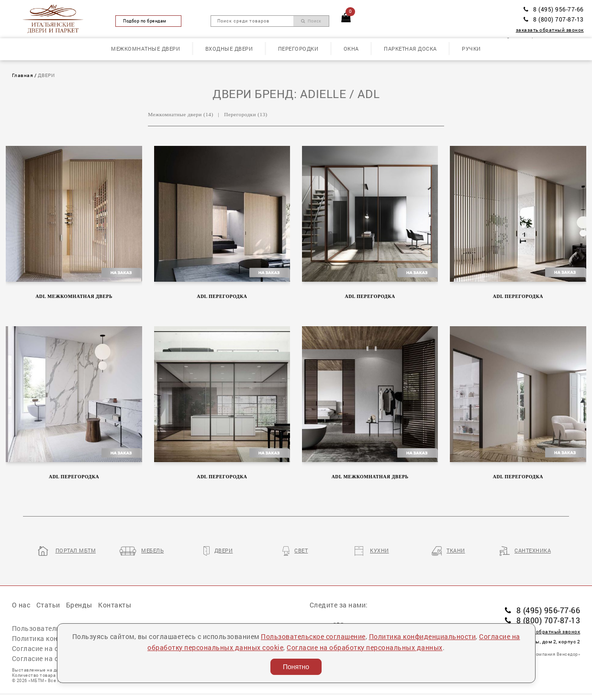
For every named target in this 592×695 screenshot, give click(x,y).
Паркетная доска (410, 48)
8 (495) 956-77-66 (554, 9)
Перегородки (298, 48)
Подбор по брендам (148, 20)
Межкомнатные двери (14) (180, 114)
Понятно (296, 667)
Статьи (48, 605)
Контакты (114, 605)
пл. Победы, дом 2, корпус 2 (541, 642)
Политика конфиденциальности (422, 636)
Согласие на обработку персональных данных (365, 647)
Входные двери (229, 48)
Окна (351, 48)
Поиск (311, 21)
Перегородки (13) (245, 114)
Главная (23, 75)
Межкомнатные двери (145, 48)
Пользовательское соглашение (313, 636)
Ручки (471, 48)
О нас (21, 605)
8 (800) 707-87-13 (554, 19)
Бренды (79, 605)
